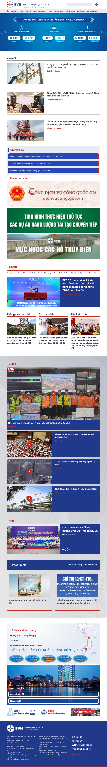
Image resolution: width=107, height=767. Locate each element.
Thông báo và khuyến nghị (23, 635)
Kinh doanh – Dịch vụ (78, 273)
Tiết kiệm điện (79, 314)
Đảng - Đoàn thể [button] (25, 11)
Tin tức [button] (50, 11)
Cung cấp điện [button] (92, 11)
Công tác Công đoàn (55, 100)
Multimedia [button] (81, 11)
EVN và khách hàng (24, 630)
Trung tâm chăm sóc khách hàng (26, 645)
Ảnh (11, 520)
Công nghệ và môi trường (97, 273)
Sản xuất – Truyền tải (61, 273)
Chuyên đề (17, 149)
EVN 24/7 (12, 427)
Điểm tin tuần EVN (29, 273)
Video (12, 363)
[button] (103, 32)
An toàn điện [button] (59, 11)
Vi (96, 4)
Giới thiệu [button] (14, 11)
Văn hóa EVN (18, 688)
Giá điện (14, 640)
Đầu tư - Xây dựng (54, 128)
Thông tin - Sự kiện (13, 273)
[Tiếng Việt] (28, 4)
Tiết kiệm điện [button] (70, 11)
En (99, 4)
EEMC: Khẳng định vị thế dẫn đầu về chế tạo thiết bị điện (76, 489)
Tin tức (13, 266)
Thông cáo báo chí (39, 11)
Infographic (19, 564)
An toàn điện (46, 314)
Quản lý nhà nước (53, 71)
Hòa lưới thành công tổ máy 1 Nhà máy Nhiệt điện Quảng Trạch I (39, 423)
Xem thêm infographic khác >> (82, 564)
